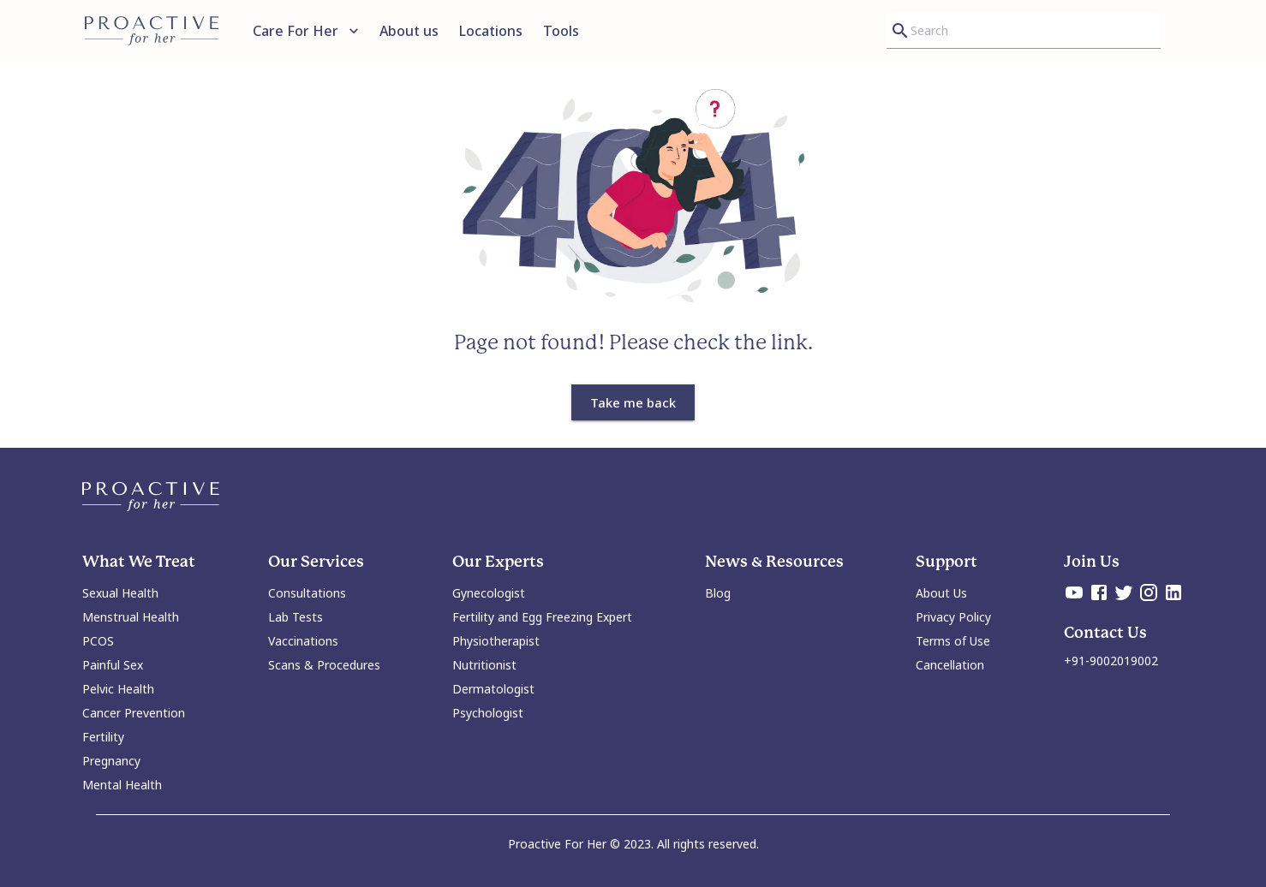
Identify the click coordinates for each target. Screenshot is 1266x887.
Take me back (633, 402)
